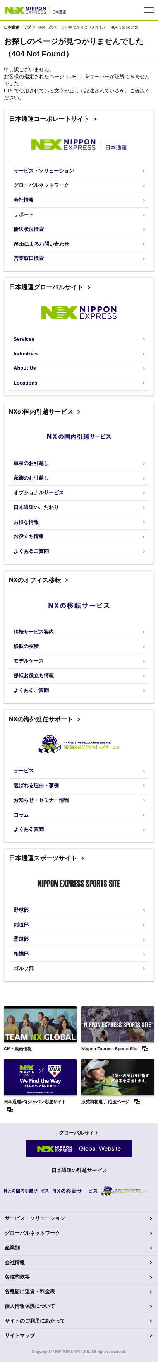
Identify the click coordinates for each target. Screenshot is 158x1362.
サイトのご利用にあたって (35, 1321)
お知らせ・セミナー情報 (41, 800)
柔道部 (21, 939)
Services (24, 339)
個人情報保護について (30, 1306)
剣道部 (21, 925)
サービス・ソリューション (44, 171)
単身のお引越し (31, 463)
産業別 (12, 1248)
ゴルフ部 (24, 968)
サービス (24, 771)
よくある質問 (29, 829)
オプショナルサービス (39, 493)
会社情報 (24, 200)
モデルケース (29, 661)
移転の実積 (26, 646)
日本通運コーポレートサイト (49, 119)
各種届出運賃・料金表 (30, 1291)
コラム (21, 815)
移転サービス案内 (34, 632)
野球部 (21, 910)
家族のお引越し (31, 478)
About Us (25, 368)
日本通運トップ (17, 27)
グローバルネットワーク (41, 185)
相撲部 (21, 954)
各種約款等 (17, 1277)
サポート (24, 214)
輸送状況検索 (29, 229)
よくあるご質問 (31, 551)
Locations (25, 383)
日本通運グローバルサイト (46, 287)
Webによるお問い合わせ (41, 244)
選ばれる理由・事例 (36, 785)
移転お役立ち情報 (34, 675)
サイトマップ (20, 1335)
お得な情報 (26, 522)
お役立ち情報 (29, 536)
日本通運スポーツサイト (43, 858)
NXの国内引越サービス (41, 411)
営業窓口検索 (29, 258)
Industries (26, 354)
